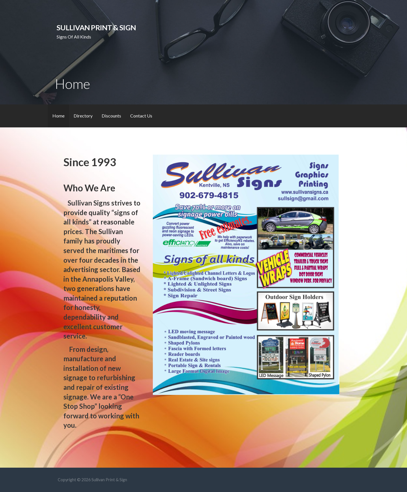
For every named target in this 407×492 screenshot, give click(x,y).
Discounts (111, 115)
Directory (83, 115)
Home (58, 115)
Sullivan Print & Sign (96, 27)
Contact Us (141, 115)
